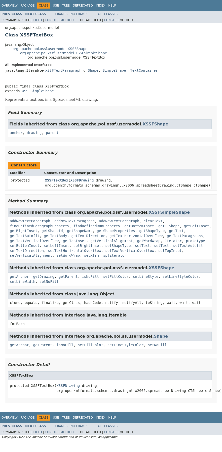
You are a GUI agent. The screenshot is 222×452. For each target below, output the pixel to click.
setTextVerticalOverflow (129, 251)
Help (112, 5)
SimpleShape (114, 70)
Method (67, 20)
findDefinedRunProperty (96, 226)
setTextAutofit (188, 246)
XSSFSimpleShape (38, 91)
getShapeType (152, 231)
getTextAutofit (25, 236)
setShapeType (118, 246)
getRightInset (24, 231)
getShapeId (52, 231)
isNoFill (90, 277)
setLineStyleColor (181, 277)
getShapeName (80, 231)
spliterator (115, 255)
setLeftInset (56, 246)
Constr (51, 20)
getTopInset (74, 241)
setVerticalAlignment (31, 255)
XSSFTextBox (56, 180)
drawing (34, 133)
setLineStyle (145, 277)
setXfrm (91, 255)
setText (142, 246)
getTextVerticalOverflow (34, 241)
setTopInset (170, 251)
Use (56, 5)
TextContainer (144, 70)
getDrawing (43, 277)
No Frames (79, 14)
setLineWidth (22, 282)
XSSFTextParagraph (63, 70)
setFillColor (116, 277)
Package (27, 5)
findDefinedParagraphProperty (39, 226)
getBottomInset (139, 226)
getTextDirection (88, 236)
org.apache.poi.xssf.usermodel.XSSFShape (50, 49)
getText (176, 231)
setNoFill (49, 282)
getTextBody (55, 236)
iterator (173, 241)
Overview (10, 5)
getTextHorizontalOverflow (136, 236)
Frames (61, 14)
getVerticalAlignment (111, 241)
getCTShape (168, 226)
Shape (93, 70)
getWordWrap (149, 241)
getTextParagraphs (185, 236)
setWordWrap (68, 255)
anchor (16, 133)
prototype (195, 241)
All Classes (108, 14)
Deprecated (83, 5)
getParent (68, 277)
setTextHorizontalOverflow (74, 251)
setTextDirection (27, 251)
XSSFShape (155, 124)
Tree (66, 5)
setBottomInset (25, 246)
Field (37, 20)
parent (52, 133)
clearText (153, 221)
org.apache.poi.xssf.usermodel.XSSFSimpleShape (63, 53)
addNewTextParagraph (30, 221)
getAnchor (19, 277)
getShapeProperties (116, 231)
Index (100, 5)
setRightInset (87, 246)
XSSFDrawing (82, 180)
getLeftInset (196, 226)
